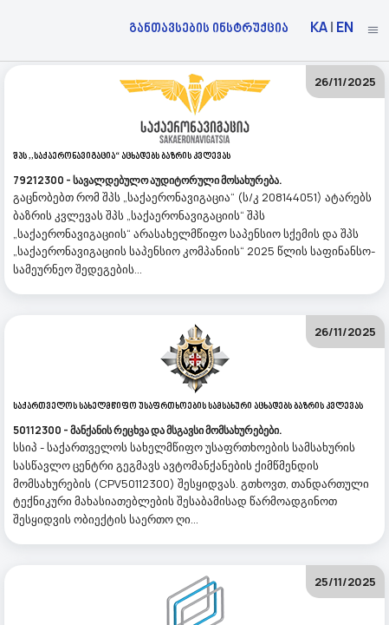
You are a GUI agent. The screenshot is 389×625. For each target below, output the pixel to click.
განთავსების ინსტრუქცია (209, 27)
